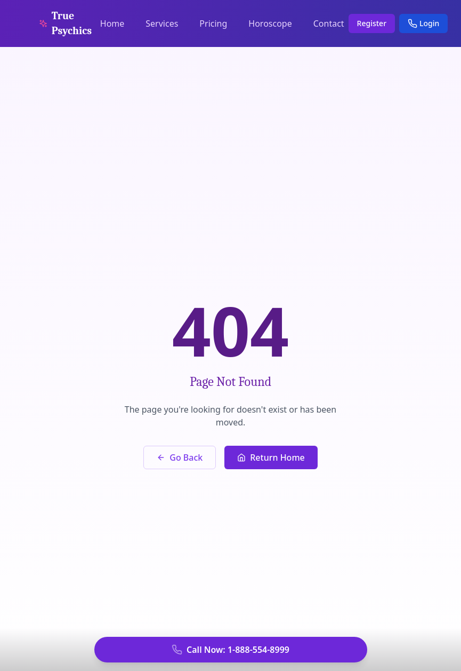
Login (423, 23)
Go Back (180, 457)
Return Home (271, 457)
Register (371, 23)
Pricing (213, 23)
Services (161, 23)
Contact (328, 23)
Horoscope (270, 23)
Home (112, 23)
